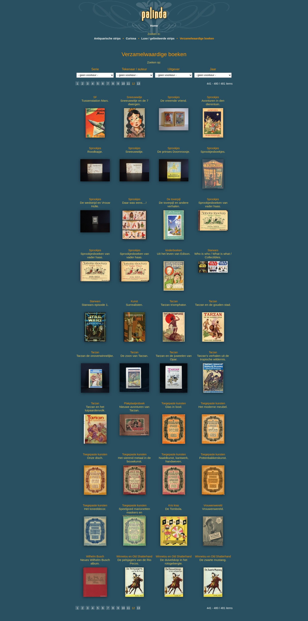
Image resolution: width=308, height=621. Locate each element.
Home (154, 25)
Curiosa (131, 38)
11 (128, 83)
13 (138, 83)
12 (133, 83)
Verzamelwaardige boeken (197, 38)
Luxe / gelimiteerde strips (158, 38)
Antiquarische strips (107, 38)
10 (123, 83)
